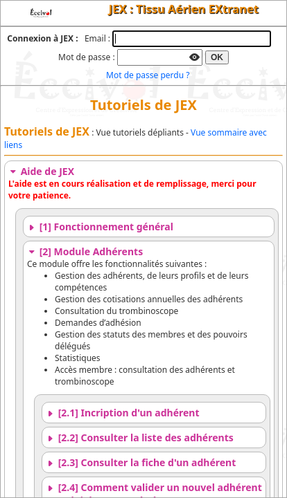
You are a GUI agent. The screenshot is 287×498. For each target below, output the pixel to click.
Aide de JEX (41, 171)
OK (217, 57)
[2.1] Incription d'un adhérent (123, 412)
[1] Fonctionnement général (100, 226)
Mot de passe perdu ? (147, 75)
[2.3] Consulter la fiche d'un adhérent (141, 462)
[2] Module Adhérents (85, 251)
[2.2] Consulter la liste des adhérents (140, 437)
